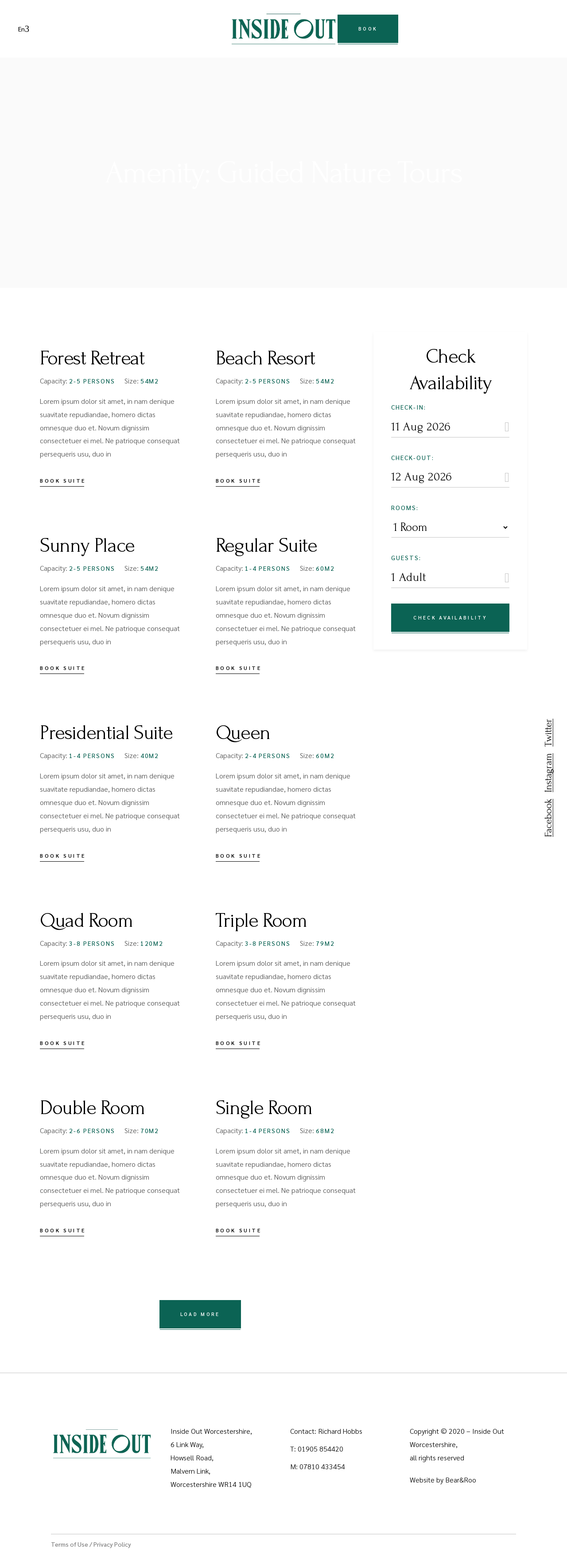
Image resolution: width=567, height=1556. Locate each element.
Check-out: (412, 457)
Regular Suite (266, 545)
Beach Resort (265, 358)
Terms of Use (69, 1544)
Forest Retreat (92, 358)
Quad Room (86, 921)
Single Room (264, 1108)
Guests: (406, 557)
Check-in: (408, 407)
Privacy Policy (112, 1544)
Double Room (92, 1108)
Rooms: (405, 507)
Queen (243, 733)
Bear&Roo (460, 1479)
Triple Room (261, 921)
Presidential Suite (106, 733)
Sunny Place (87, 545)
